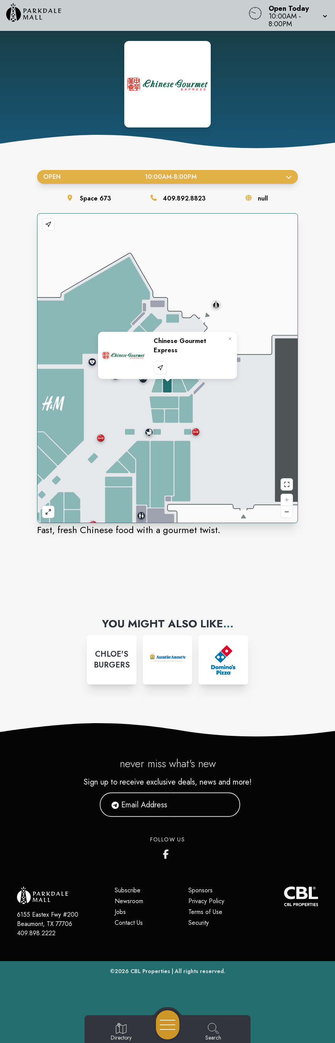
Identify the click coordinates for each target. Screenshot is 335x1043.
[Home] (127, 15)
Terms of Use (205, 911)
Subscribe (127, 890)
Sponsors (200, 890)
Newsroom (129, 901)
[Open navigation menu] (168, 1025)
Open (167, 176)
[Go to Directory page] (121, 1032)
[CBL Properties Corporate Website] (284, 896)
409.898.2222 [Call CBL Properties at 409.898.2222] (36, 933)
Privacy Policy (206, 901)
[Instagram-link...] (112, 660)
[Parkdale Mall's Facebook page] (167, 852)
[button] (295, 15)
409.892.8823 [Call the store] (184, 198)
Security (198, 922)
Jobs (120, 911)
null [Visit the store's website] (263, 198)
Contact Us (129, 922)
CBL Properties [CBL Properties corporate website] (150, 971)
